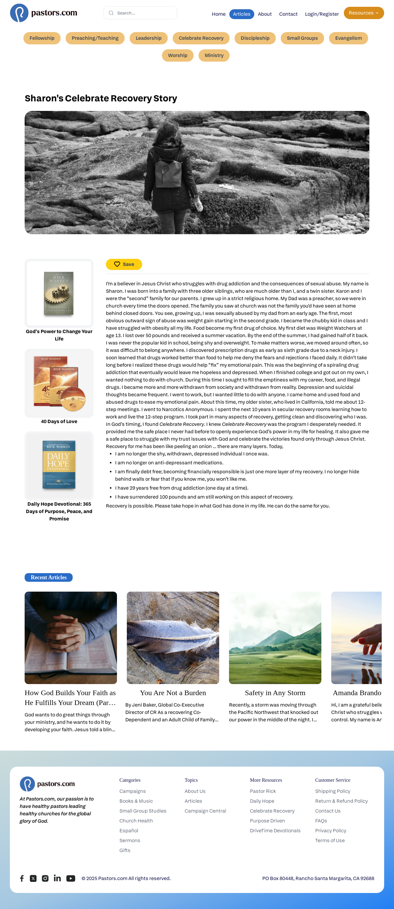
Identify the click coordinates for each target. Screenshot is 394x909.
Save (124, 264)
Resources (364, 13)
